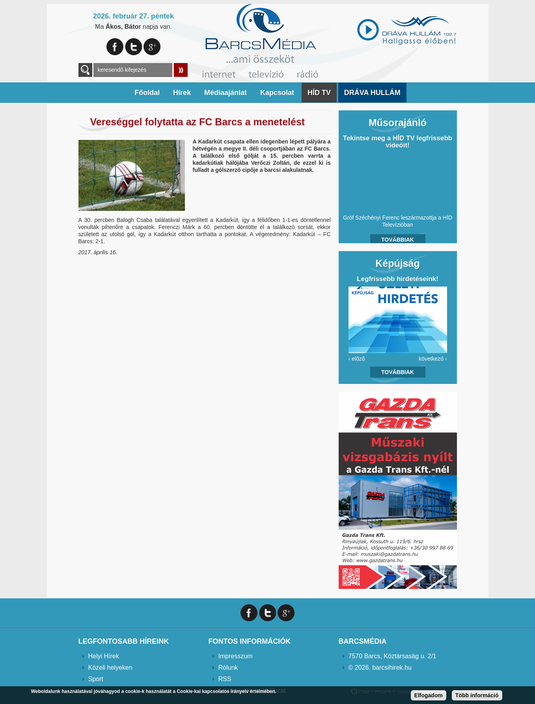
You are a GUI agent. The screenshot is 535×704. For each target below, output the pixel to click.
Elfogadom (428, 695)
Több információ (477, 695)
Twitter (133, 46)
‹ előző (357, 359)
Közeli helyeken (110, 667)
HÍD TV (319, 93)
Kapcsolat (277, 93)
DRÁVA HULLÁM (372, 93)
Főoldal (147, 93)
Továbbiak (397, 240)
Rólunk (228, 667)
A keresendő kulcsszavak (85, 70)
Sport (95, 679)
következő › (433, 359)
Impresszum (235, 656)
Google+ (152, 46)
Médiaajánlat (225, 93)
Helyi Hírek (103, 656)
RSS (224, 679)
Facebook (114, 46)
